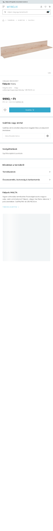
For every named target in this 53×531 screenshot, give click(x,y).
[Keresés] (5, 12)
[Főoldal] (3, 20)
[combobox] (24, 135)
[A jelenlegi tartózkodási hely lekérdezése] (47, 135)
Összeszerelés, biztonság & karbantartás (21, 179)
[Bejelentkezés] (41, 7)
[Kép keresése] (47, 12)
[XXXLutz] (12, 7)
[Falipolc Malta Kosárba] (29, 109)
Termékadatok (9, 172)
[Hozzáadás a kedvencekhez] (5, 109)
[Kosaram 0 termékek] (50, 7)
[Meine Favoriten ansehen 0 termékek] (45, 7)
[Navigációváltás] (3, 7)
